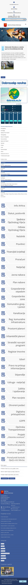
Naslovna (11, 36)
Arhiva (2, 151)
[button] (7, 583)
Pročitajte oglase (4, 478)
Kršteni (2, 145)
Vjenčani (2, 143)
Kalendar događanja (5, 553)
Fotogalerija (3, 128)
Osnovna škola (4, 139)
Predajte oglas (12, 478)
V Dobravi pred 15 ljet (5, 155)
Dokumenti (3, 555)
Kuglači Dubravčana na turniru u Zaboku (7, 534)
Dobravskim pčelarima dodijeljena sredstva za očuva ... (9, 523)
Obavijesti (3, 551)
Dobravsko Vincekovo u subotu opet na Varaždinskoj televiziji (14, 48)
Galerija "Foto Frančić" (5, 132)
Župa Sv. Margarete (5, 136)
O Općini (2, 546)
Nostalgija (3, 130)
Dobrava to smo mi (5, 153)
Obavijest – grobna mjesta (5, 532)
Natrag (3, 77)
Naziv (3, 19)
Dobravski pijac (4, 149)
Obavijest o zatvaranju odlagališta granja (7, 530)
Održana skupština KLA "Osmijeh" (6, 521)
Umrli (2, 147)
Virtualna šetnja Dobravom (6, 126)
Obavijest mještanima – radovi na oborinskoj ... (8, 525)
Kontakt (2, 560)
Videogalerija (3, 134)
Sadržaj (24, 19)
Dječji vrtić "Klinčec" (5, 141)
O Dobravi (3, 548)
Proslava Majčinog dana (4, 516)
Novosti (2, 543)
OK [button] (22, 581)
